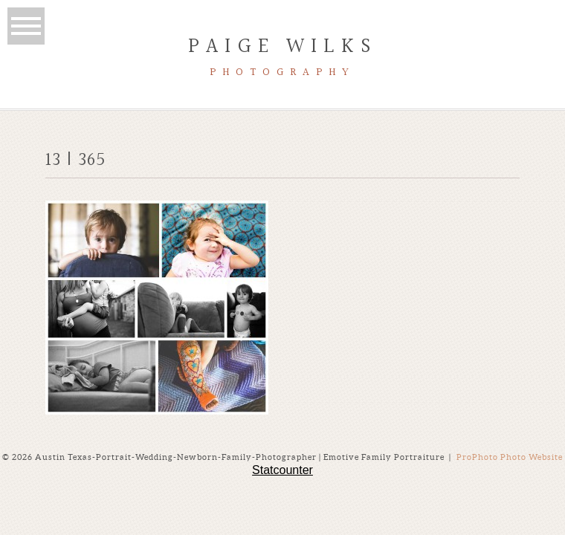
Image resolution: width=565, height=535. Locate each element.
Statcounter (282, 470)
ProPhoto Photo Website (509, 457)
